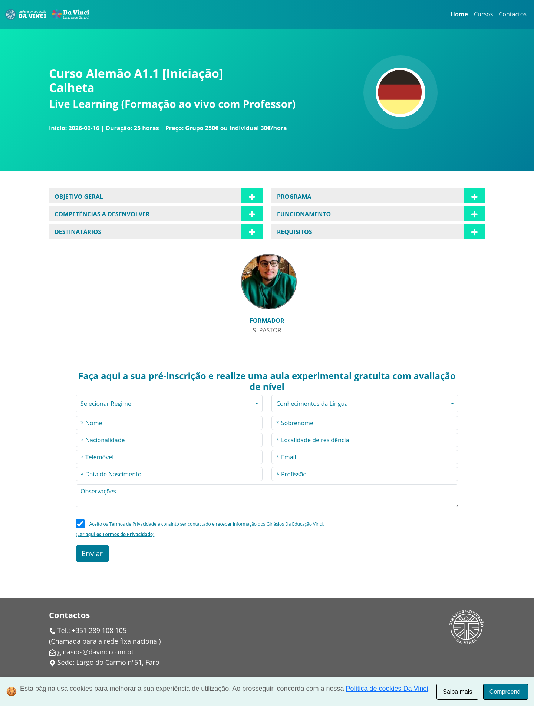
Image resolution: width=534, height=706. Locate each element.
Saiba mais (457, 692)
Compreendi (506, 692)
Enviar (92, 553)
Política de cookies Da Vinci (387, 688)
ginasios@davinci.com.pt (95, 651)
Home (459, 14)
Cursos (483, 14)
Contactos (513, 14)
